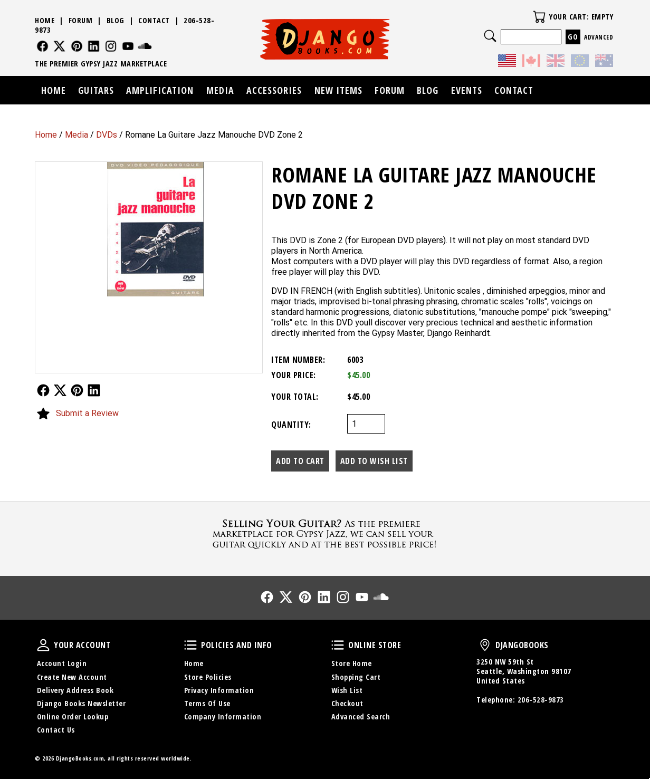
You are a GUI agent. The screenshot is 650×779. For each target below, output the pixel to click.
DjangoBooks (484, 645)
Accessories (274, 90)
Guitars (96, 90)
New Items (338, 90)
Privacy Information (219, 690)
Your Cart (539, 16)
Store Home (351, 663)
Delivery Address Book (75, 690)
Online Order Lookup (73, 716)
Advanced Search (360, 716)
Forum (81, 20)
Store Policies (208, 677)
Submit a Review (87, 413)
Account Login (62, 663)
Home (46, 135)
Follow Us (43, 390)
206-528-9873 (541, 700)
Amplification (160, 90)
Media (76, 135)
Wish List (347, 690)
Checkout (347, 703)
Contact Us (56, 730)
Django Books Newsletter (81, 703)
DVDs (106, 135)
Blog (116, 20)
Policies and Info (190, 645)
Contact (154, 20)
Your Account (43, 645)
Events (466, 90)
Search (490, 35)
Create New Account (72, 677)
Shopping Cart (356, 677)
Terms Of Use (207, 703)
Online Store (337, 645)
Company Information (223, 716)
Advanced (598, 37)
